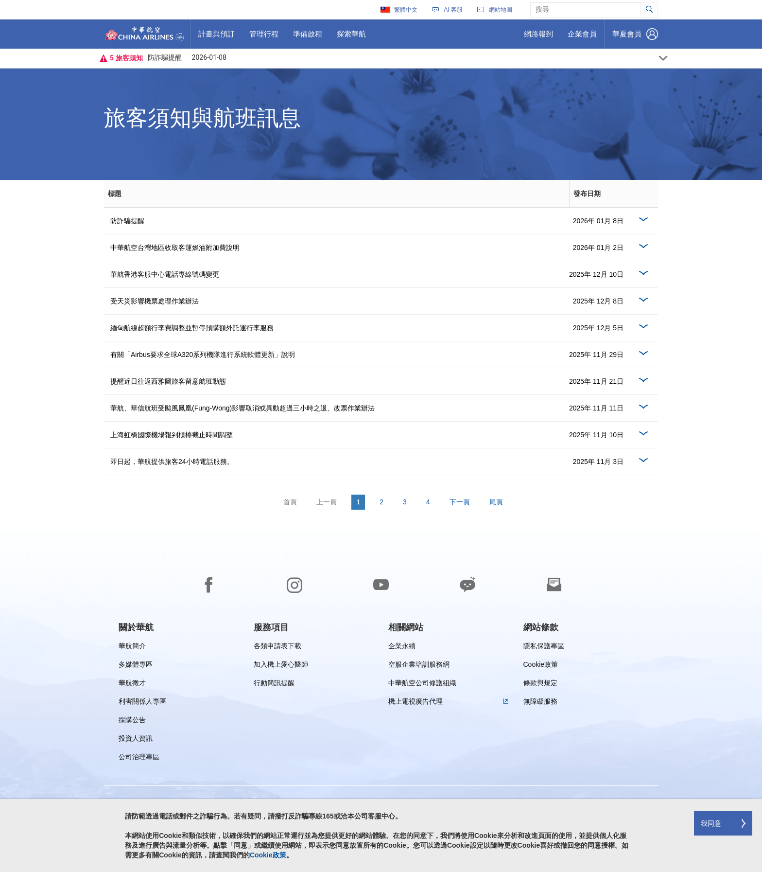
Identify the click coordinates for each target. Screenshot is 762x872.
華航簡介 (132, 647)
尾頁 (496, 502)
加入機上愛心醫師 (281, 666)
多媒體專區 (136, 666)
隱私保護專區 (543, 647)
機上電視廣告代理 (415, 703)
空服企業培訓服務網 (419, 666)
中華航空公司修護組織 (422, 684)
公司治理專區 (139, 758)
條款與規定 (540, 684)
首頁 (290, 502)
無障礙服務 (540, 703)
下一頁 (460, 502)
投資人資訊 (136, 739)
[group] (136, 627)
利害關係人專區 (142, 703)
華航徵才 (132, 684)
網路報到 (538, 37)
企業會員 (582, 37)
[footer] (381, 702)
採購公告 (135, 721)
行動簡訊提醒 (274, 684)
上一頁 (326, 502)
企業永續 (402, 647)
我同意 (711, 823)
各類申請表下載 (277, 647)
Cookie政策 (540, 666)
